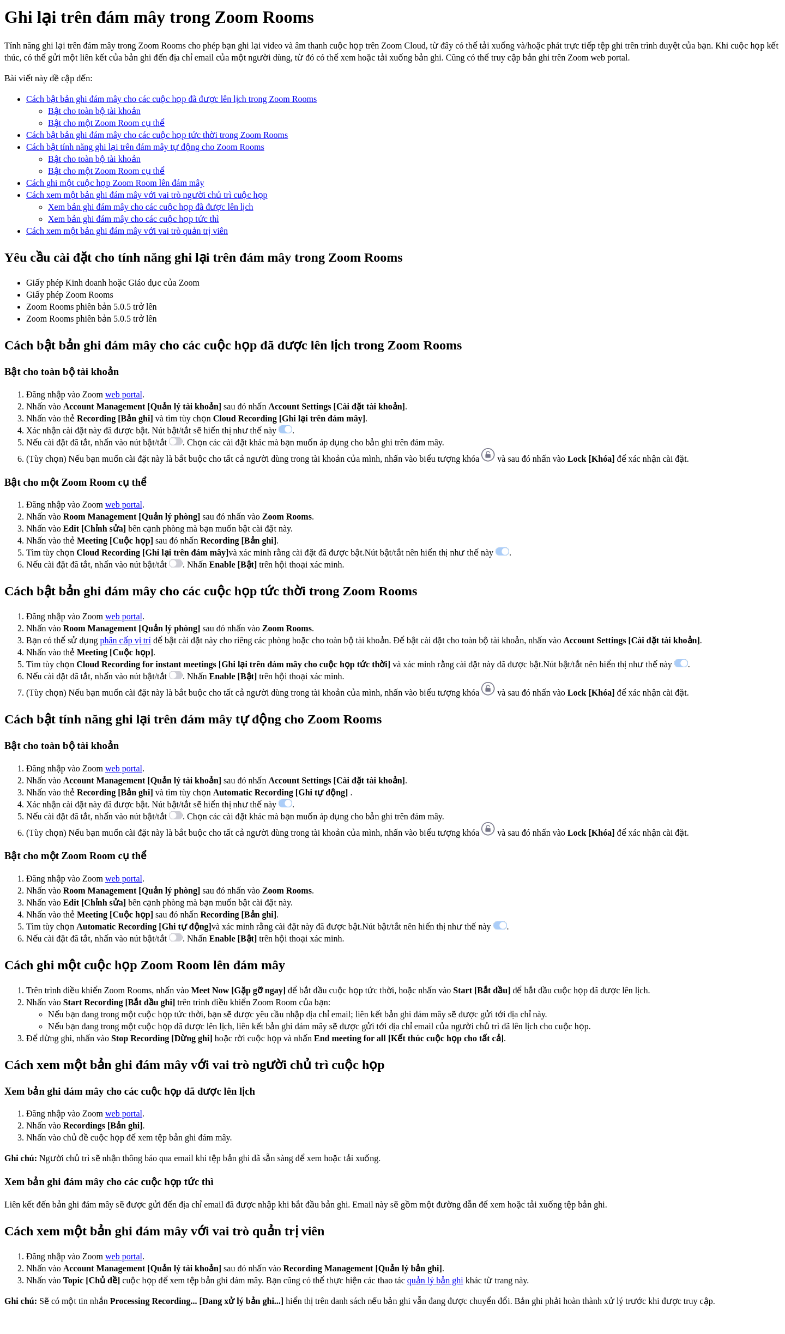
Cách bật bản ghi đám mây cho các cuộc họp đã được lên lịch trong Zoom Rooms (171, 99)
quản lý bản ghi (435, 1280)
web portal (123, 394)
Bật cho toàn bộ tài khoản (94, 111)
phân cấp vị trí (125, 640)
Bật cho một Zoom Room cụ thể (106, 123)
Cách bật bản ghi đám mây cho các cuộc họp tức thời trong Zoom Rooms (157, 135)
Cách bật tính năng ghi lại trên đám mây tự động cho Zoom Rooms (145, 147)
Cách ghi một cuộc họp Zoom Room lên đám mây (115, 183)
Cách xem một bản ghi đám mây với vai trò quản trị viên (127, 231)
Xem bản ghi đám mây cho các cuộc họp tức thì (133, 219)
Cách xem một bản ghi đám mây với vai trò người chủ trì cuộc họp (147, 195)
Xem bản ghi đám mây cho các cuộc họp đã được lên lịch (150, 207)
